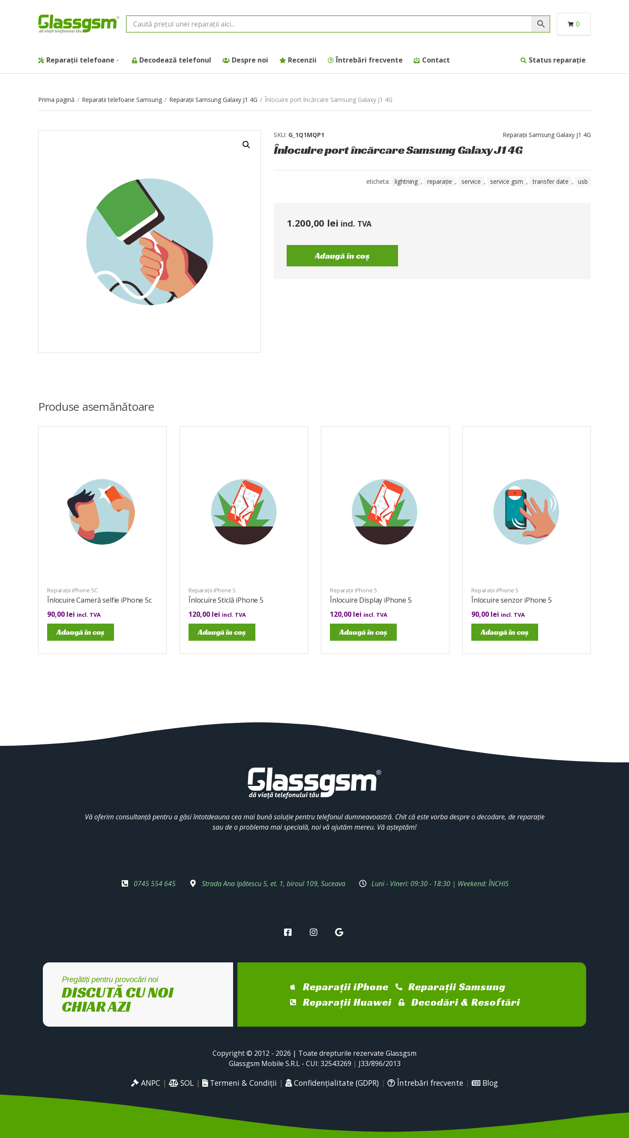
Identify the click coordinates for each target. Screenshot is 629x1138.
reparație (439, 181)
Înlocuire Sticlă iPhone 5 (226, 600)
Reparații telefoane (80, 60)
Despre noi (250, 60)
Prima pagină (56, 100)
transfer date (551, 181)
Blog (485, 1083)
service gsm (506, 181)
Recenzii (302, 60)
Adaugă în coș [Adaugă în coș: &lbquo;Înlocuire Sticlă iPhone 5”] (222, 632)
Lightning (406, 181)
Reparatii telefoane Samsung (122, 100)
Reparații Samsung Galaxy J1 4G (213, 100)
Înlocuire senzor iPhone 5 (511, 600)
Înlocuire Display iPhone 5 (371, 600)
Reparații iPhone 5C (72, 590)
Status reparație (557, 60)
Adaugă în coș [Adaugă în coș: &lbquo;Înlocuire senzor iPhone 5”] (505, 632)
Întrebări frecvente (369, 60)
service (471, 181)
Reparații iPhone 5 (212, 590)
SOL (181, 1083)
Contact (436, 60)
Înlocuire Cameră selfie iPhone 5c (99, 600)
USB (583, 181)
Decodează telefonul (175, 60)
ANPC (145, 1083)
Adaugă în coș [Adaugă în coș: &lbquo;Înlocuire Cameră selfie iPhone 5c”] (81, 632)
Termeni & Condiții (239, 1083)
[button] (246, 144)
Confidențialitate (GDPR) (332, 1083)
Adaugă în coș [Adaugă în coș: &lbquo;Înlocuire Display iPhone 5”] (363, 632)
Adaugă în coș (342, 255)
